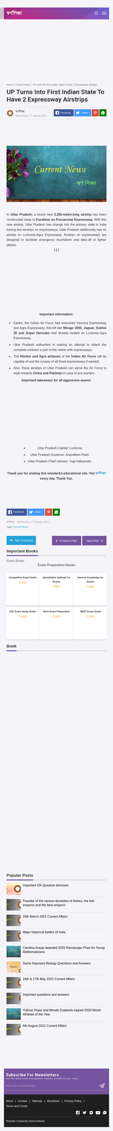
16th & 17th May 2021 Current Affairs (49, 979)
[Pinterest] (95, 112)
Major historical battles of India (44, 932)
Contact (22, 1101)
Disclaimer (53, 1101)
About (9, 1101)
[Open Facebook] (77, 1112)
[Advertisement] (60, 51)
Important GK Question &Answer (46, 885)
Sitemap (37, 1101)
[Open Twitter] (84, 1112)
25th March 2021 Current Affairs (45, 916)
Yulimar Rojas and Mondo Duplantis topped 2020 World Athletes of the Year (62, 1012)
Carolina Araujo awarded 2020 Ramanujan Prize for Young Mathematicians (64, 950)
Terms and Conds (17, 1106)
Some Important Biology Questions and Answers (56, 963)
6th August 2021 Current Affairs (45, 1025)
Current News (20, 527)
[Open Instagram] (91, 1112)
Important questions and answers (46, 994)
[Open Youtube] (98, 1112)
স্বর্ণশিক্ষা (101, 473)
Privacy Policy (73, 1101)
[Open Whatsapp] (104, 1112)
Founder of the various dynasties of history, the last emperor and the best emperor (58, 903)
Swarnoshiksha (37, 1121)
